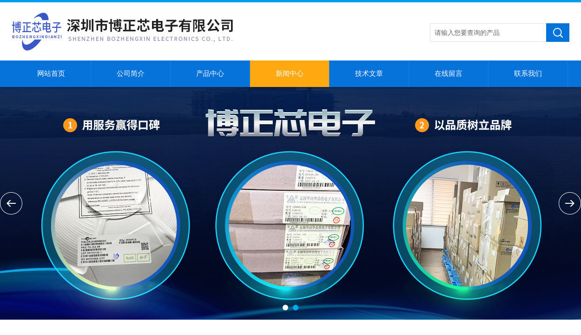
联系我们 (528, 73)
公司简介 (131, 73)
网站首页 (51, 73)
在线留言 (448, 73)
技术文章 (369, 73)
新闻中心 (290, 73)
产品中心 (210, 73)
